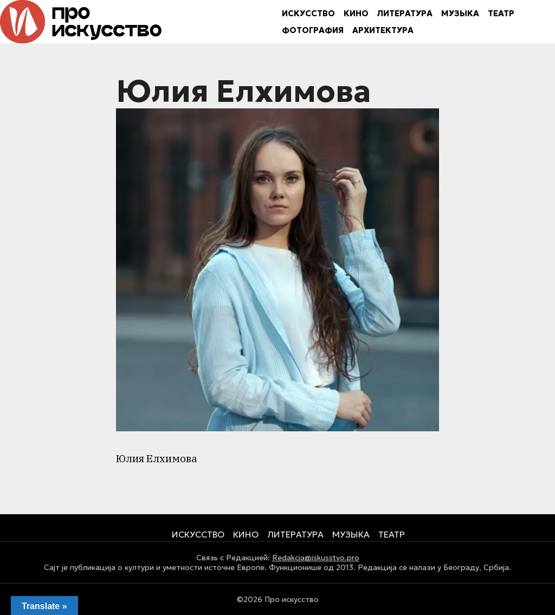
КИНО (356, 13)
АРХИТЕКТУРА (383, 30)
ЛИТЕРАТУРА (405, 13)
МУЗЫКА (460, 13)
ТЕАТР (501, 13)
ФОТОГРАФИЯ (313, 30)
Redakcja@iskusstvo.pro (315, 557)
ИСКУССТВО (308, 13)
